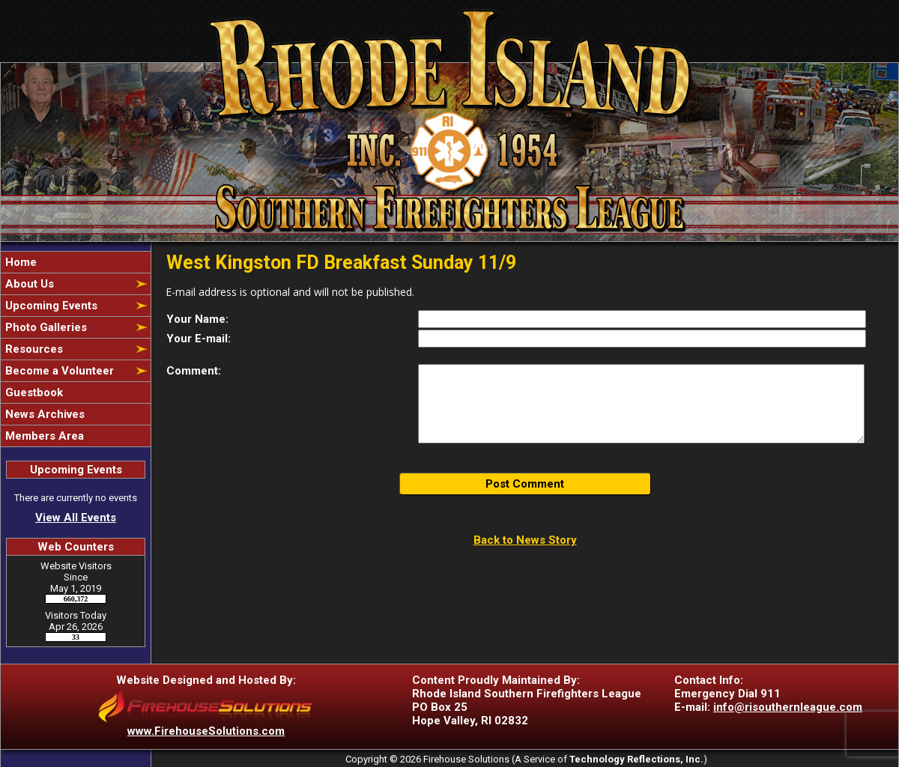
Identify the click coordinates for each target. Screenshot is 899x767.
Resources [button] (32, 349)
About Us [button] (28, 284)
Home (19, 262)
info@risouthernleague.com (787, 707)
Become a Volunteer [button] (58, 371)
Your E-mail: (198, 338)
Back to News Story (525, 540)
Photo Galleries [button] (44, 327)
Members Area (43, 436)
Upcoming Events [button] (49, 305)
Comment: (193, 371)
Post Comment (524, 484)
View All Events (75, 517)
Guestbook (32, 392)
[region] (76, 349)
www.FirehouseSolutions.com (206, 731)
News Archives (43, 414)
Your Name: (197, 319)
